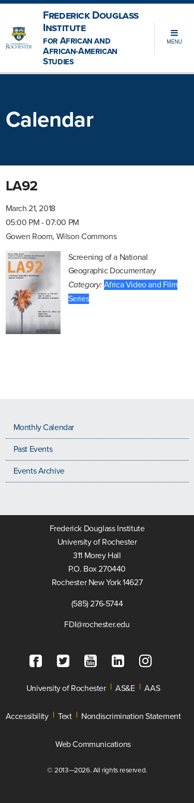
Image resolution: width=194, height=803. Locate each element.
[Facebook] (38, 661)
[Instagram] (148, 661)
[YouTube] (93, 661)
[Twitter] (65, 661)
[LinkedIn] (120, 661)
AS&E (125, 688)
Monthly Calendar (43, 427)
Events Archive (39, 471)
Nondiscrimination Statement (131, 716)
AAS (152, 688)
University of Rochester (66, 688)
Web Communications (93, 744)
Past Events (33, 449)
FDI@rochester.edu (96, 624)
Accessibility (27, 716)
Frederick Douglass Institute (91, 38)
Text (64, 716)
